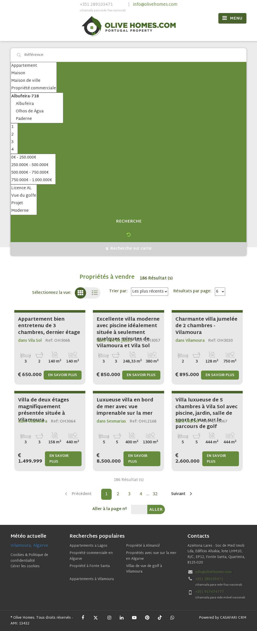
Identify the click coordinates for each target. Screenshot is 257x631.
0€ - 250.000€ (33, 158)
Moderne (24, 211)
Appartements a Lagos (88, 546)
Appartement (33, 66)
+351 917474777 (209, 592)
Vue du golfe (24, 196)
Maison (33, 73)
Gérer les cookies (25, 566)
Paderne (37, 119)
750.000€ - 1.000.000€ (33, 180)
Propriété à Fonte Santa (90, 566)
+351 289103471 (103, 8)
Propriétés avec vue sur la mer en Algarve (151, 556)
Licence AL (24, 188)
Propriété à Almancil (143, 546)
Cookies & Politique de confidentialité (29, 558)
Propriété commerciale (33, 88)
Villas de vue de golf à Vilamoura (144, 569)
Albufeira (37, 104)
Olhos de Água (37, 111)
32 (155, 494)
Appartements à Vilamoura (92, 579)
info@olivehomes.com (155, 5)
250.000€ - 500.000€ (33, 165)
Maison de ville (33, 81)
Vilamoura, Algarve (29, 545)
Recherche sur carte (129, 248)
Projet (24, 203)
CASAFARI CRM (233, 618)
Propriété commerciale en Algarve (91, 556)
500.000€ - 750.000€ (33, 173)
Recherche (129, 221)
